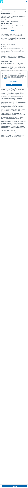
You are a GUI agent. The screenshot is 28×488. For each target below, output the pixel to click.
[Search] (23, 2)
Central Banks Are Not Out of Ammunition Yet (6, 441)
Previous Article (4, 437)
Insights (1, 4)
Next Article (17, 437)
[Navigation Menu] (25, 2)
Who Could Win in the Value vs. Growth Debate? (20, 441)
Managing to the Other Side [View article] (12, 450)
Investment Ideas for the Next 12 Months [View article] (14, 457)
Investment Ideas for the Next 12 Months (11, 4)
